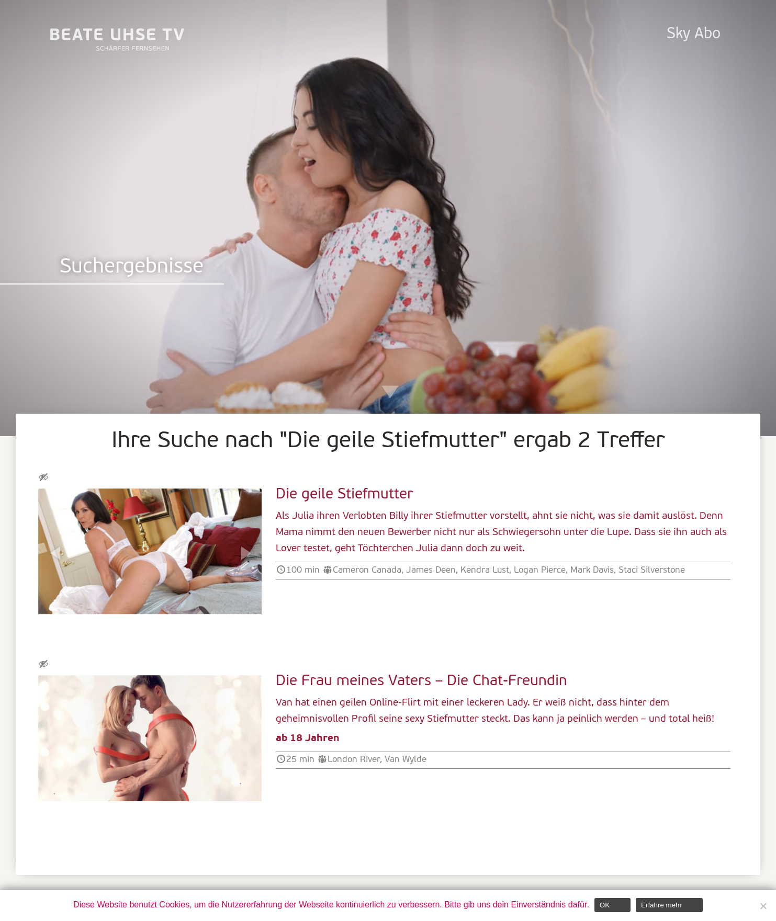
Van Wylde (405, 759)
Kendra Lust (484, 570)
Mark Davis (592, 570)
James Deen (431, 570)
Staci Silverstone (651, 570)
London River (354, 759)
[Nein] (763, 906)
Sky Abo (694, 34)
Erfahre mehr (661, 905)
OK (605, 905)
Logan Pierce (540, 570)
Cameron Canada (367, 570)
